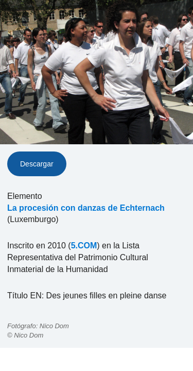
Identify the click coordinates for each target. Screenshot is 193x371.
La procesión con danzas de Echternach (86, 208)
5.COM (84, 245)
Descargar (37, 164)
